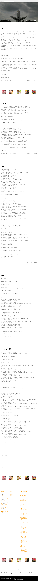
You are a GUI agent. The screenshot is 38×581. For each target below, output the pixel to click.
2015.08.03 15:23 (29, 442)
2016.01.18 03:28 (29, 262)
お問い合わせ (22, 572)
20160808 (4, 103)
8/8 (2, 29)
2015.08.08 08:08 (29, 336)
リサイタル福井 (6, 349)
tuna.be (18, 569)
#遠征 (2, 442)
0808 (2, 275)
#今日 (2, 80)
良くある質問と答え (4, 572)
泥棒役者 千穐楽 (3, 500)
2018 (11, 491)
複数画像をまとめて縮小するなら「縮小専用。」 (8, 578)
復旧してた (3, 491)
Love (31, 20)
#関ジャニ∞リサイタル (13, 442)
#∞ (14, 80)
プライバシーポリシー (13, 572)
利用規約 (11, 573)
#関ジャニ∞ (6, 80)
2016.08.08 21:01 (29, 153)
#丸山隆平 (3, 153)
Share (35, 20)
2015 (11, 495)
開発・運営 (31, 572)
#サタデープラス (4, 336)
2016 (11, 494)
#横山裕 (11, 80)
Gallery (27, 20)
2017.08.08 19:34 (29, 80)
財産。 (3, 166)
